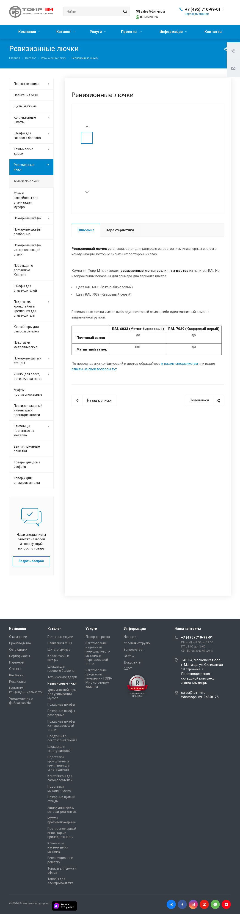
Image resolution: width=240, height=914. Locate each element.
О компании (18, 637)
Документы (132, 662)
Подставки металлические (25, 345)
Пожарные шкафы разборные (27, 232)
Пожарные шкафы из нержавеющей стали (27, 249)
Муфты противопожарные (28, 392)
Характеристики (120, 230)
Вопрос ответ (134, 649)
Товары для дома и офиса (27, 464)
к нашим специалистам (179, 364)
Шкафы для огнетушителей (25, 288)
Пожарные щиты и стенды (27, 360)
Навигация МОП (26, 95)
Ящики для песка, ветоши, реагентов (28, 376)
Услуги (98, 32)
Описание (85, 230)
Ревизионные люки (24, 167)
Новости (130, 637)
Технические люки (26, 181)
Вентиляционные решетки (27, 449)
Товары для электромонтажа (27, 480)
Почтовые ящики (26, 84)
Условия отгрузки (137, 643)
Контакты (213, 32)
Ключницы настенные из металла (24, 430)
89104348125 (149, 17)
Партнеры (16, 662)
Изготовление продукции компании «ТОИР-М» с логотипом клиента (99, 678)
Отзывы (15, 669)
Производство (20, 643)
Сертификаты (19, 656)
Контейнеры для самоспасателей (26, 329)
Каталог (65, 32)
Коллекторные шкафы (25, 120)
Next (87, 192)
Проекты (131, 32)
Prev (87, 126)
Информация (173, 32)
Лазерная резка (98, 637)
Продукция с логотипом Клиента (23, 270)
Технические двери (23, 151)
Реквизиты (17, 681)
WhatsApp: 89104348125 (199, 697)
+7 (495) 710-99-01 (203, 9)
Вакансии (16, 675)
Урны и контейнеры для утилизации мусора (26, 200)
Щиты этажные (25, 106)
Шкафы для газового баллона (27, 135)
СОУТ (128, 669)
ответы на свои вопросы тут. (94, 369)
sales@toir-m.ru (153, 11)
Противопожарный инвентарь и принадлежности (28, 410)
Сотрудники (18, 649)
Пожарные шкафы (27, 218)
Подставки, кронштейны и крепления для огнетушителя (25, 308)
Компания (29, 32)
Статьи (129, 656)
